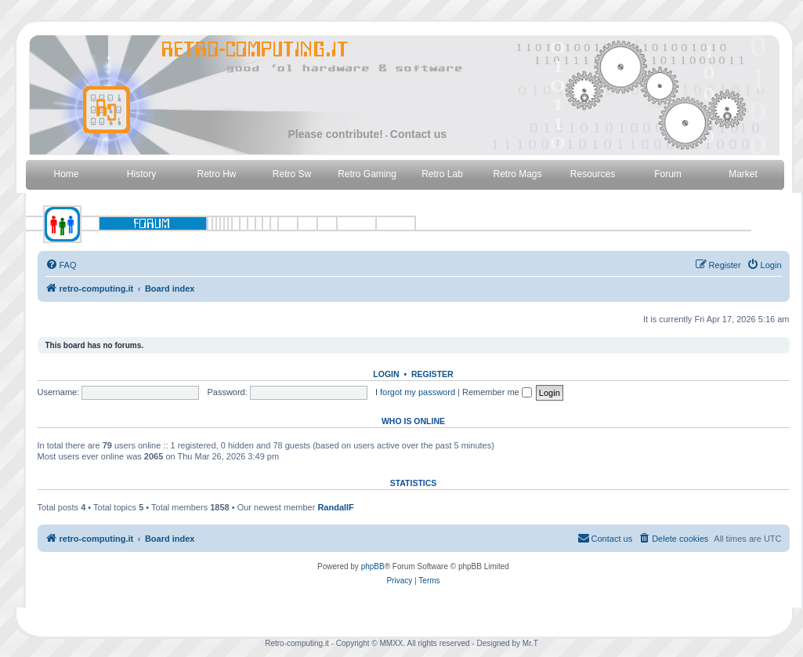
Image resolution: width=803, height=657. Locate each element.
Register (432, 374)
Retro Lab (442, 174)
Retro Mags (517, 174)
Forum (668, 174)
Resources (592, 174)
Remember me (497, 392)
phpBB (373, 566)
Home (65, 174)
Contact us (418, 134)
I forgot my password (415, 392)
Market (743, 174)
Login (386, 374)
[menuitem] (61, 265)
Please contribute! (335, 134)
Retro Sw (292, 174)
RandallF (335, 507)
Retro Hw (216, 174)
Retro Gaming (367, 174)
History (141, 174)
